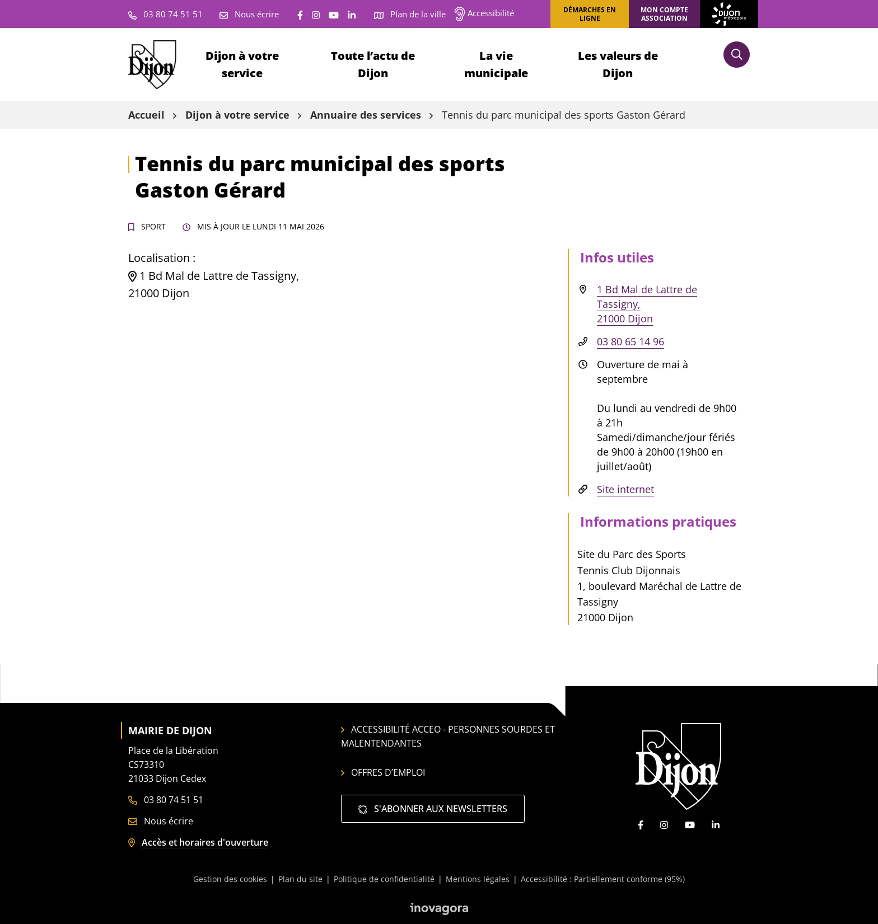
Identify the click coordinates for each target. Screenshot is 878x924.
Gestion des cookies (230, 879)
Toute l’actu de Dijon (373, 64)
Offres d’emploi (383, 772)
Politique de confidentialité (384, 879)
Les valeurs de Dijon (618, 64)
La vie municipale (496, 64)
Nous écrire (160, 821)
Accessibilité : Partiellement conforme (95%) (603, 879)
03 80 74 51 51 (165, 800)
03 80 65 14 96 (630, 341)
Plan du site (300, 879)
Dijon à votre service (242, 64)
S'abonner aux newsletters (432, 809)
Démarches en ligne (589, 14)
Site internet (625, 489)
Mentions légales (478, 879)
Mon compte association (664, 14)
